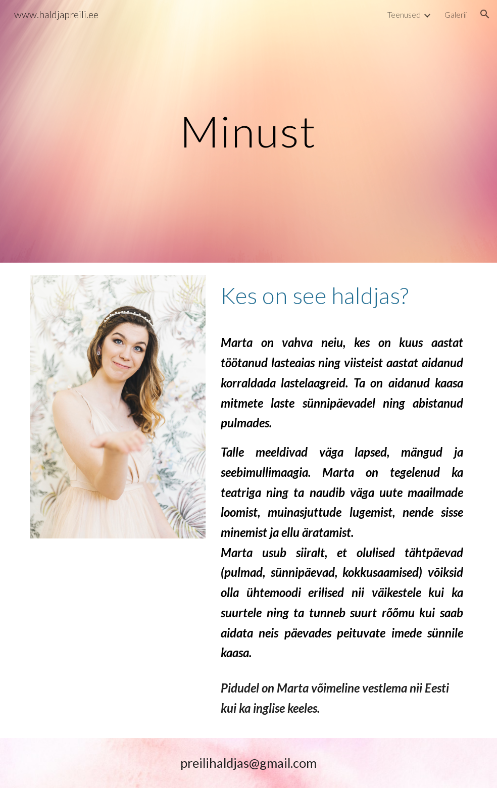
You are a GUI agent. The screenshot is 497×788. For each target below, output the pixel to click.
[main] (248, 131)
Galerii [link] (455, 14)
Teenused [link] (404, 14)
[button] (485, 14)
